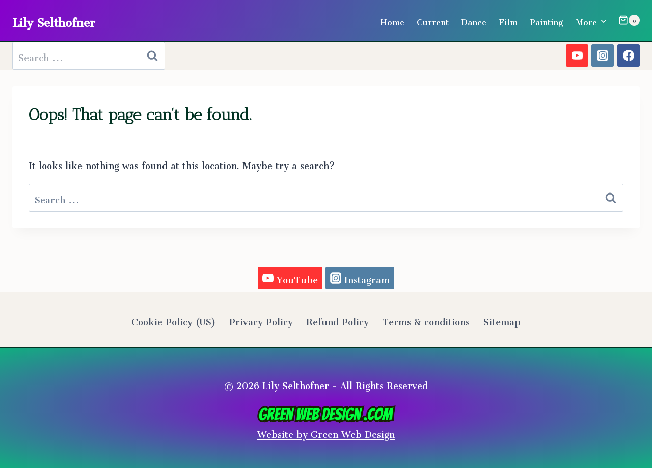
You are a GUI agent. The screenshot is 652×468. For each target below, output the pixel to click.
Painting (546, 20)
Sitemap (502, 320)
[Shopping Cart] (629, 20)
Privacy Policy (261, 320)
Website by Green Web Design (326, 424)
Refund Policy (337, 320)
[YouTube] (577, 55)
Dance (473, 20)
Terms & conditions (426, 320)
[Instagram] (602, 55)
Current (433, 20)
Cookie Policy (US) (173, 320)
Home (392, 20)
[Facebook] (628, 55)
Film (508, 20)
